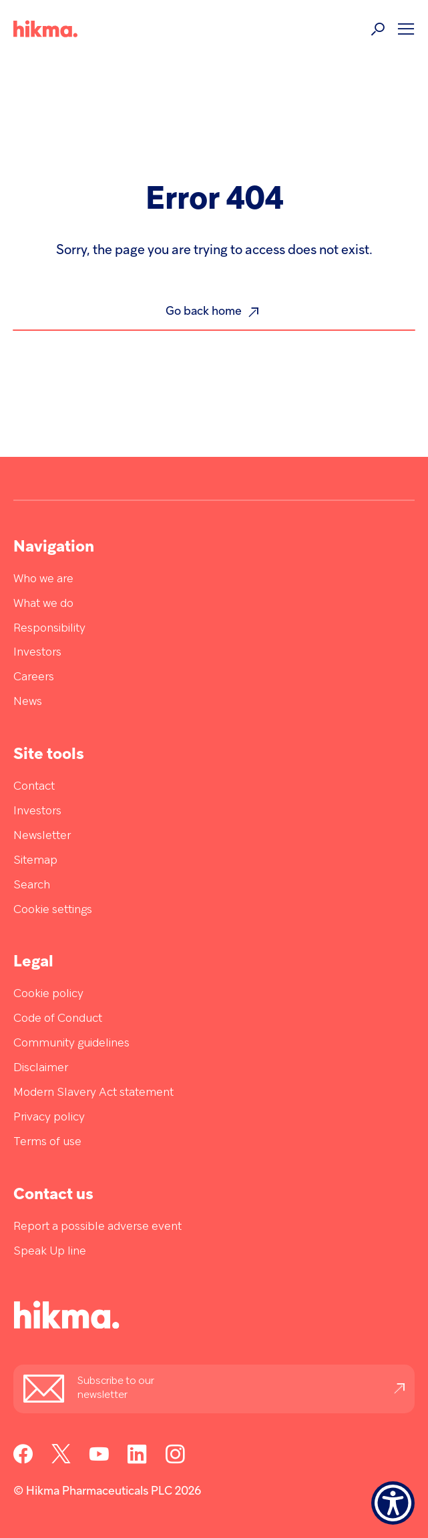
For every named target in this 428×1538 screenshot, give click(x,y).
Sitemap (35, 860)
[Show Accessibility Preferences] (393, 1503)
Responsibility (49, 628)
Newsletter (42, 836)
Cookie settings (52, 910)
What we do (43, 604)
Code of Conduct (57, 1018)
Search (31, 885)
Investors (37, 652)
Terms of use (47, 1142)
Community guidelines (71, 1043)
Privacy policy (49, 1117)
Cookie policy (48, 994)
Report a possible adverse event (97, 1227)
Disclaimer (40, 1068)
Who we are (43, 579)
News (27, 702)
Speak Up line (49, 1251)
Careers (33, 677)
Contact (34, 786)
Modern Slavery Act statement (93, 1092)
